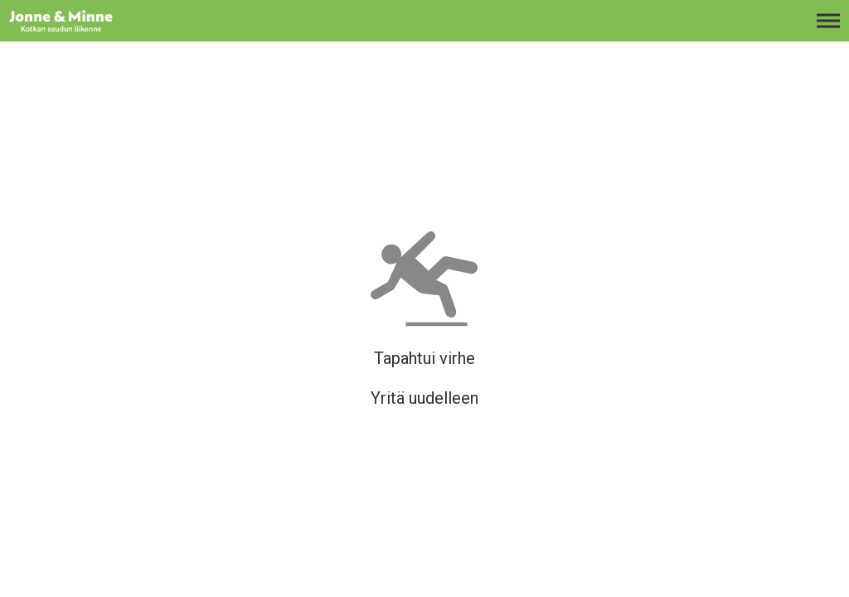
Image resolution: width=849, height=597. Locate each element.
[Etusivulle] (95, 29)
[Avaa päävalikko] (828, 29)
